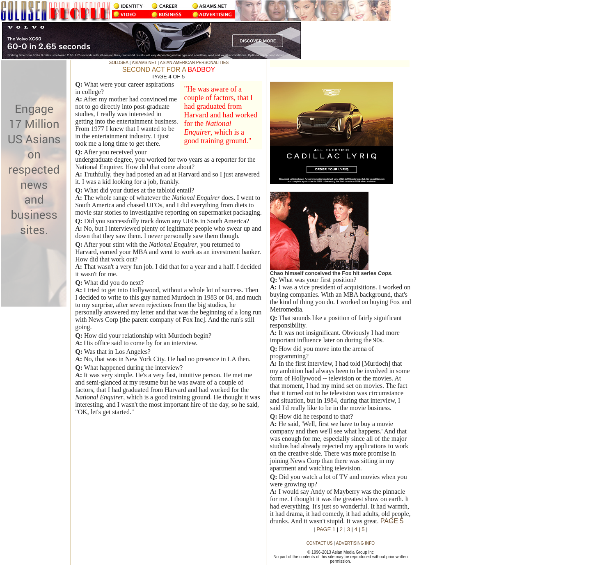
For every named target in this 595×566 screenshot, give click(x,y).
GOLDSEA (118, 62)
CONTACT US (320, 543)
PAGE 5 (392, 521)
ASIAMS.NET (144, 62)
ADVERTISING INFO (355, 543)
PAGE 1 (325, 529)
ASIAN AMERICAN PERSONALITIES (194, 62)
